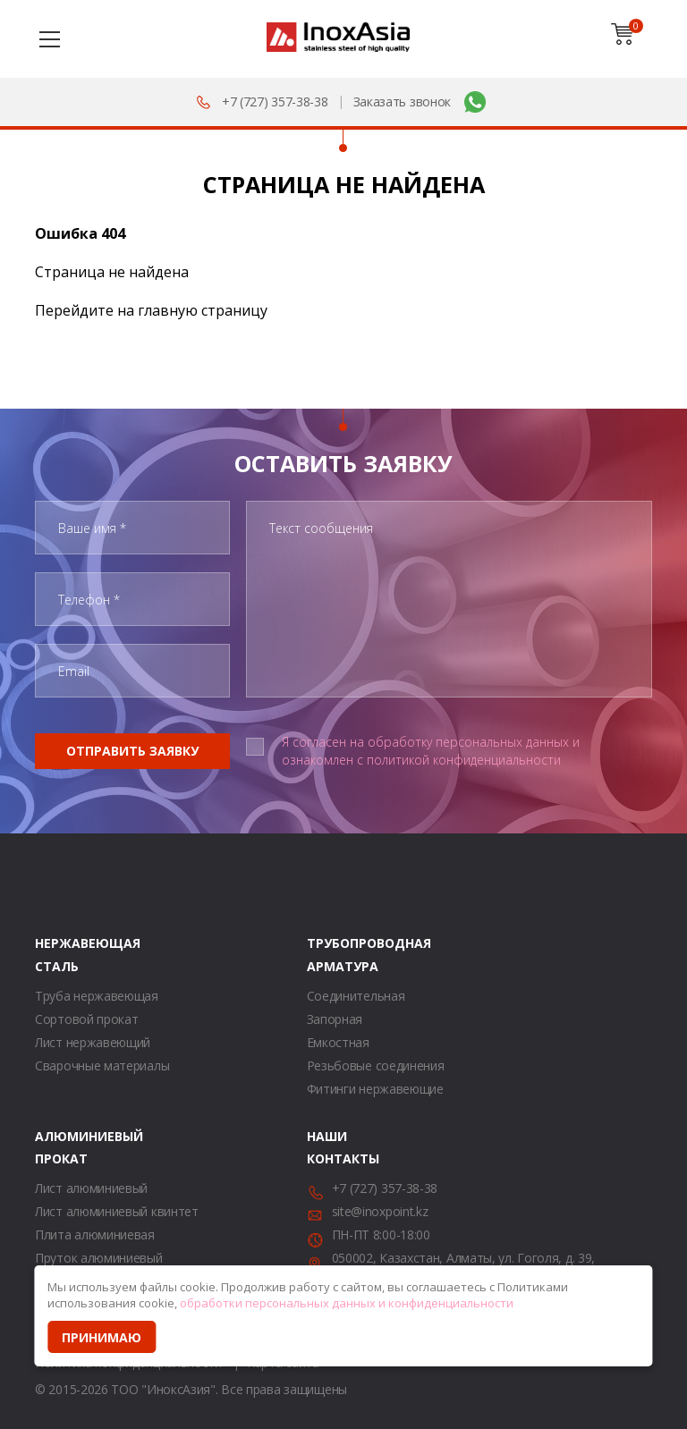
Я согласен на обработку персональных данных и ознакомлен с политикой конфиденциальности (431, 750)
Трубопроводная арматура (329, 954)
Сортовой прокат (87, 1018)
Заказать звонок (402, 101)
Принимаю (101, 1337)
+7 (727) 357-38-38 (275, 101)
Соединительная (356, 995)
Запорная (335, 1018)
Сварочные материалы (102, 1065)
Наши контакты (329, 1147)
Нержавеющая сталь (57, 954)
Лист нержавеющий (92, 1042)
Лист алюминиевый (91, 1188)
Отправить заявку (132, 750)
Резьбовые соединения (376, 1065)
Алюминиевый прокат (57, 1147)
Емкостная (338, 1042)
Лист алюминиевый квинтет (117, 1211)
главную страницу (202, 310)
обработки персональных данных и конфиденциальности (346, 1303)
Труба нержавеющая (96, 995)
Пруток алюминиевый (99, 1257)
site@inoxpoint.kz (380, 1211)
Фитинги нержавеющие (375, 1088)
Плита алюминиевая (95, 1234)
